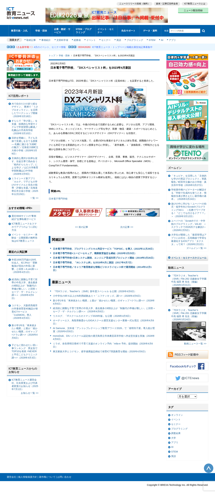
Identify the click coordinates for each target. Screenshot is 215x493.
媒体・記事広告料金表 (167, 3)
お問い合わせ (64, 474)
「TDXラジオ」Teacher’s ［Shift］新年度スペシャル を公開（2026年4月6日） (94, 288)
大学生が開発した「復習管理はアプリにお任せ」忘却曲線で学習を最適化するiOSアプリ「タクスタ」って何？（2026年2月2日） (188, 237)
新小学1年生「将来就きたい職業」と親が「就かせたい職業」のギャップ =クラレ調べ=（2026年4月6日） (104, 299)
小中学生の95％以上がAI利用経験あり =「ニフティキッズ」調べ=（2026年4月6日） (97, 293)
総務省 (77, 37)
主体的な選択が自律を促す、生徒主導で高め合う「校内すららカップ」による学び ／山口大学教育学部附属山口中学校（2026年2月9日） (25, 163)
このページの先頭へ (208, 465)
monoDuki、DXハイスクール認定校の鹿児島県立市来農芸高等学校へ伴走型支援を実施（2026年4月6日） (104, 335)
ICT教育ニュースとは (194, 3)
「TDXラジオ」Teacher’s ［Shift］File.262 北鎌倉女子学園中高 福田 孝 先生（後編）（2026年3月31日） (188, 287)
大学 (173, 435)
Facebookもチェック (187, 363)
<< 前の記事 (81, 224)
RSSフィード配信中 (187, 351)
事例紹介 (46, 37)
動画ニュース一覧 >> (195, 340)
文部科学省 (62, 37)
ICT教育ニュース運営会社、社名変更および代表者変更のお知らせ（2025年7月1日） (25, 382)
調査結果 (176, 430)
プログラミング (133, 37)
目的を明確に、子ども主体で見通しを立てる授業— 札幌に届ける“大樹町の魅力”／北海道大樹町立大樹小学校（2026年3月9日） (25, 143)
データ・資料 (150, 29)
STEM (150, 37)
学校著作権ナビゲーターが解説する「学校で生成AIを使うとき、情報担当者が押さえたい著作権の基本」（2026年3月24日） (188, 191)
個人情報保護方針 (27, 474)
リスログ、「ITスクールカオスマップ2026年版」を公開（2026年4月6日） (92, 313)
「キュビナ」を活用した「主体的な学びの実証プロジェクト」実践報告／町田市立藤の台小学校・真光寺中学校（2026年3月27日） (188, 178)
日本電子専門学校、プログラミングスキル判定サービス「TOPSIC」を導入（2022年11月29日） (104, 245)
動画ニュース (176, 265)
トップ (52, 52)
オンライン (177, 412)
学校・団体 (41, 29)
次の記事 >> (126, 224)
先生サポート (128, 29)
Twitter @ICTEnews (187, 375)
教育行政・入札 (19, 29)
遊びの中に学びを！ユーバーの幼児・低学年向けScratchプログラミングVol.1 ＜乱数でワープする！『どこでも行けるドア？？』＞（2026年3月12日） (188, 207)
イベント (91, 37)
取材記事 (32, 37)
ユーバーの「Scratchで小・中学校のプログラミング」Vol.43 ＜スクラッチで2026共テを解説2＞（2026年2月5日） (188, 223)
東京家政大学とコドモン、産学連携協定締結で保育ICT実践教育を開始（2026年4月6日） (100, 348)
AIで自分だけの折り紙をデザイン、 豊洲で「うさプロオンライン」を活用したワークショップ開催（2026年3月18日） (25, 107)
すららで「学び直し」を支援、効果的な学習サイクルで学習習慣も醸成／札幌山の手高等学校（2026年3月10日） (24, 124)
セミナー (105, 37)
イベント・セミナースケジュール (188, 255)
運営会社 (11, 474)
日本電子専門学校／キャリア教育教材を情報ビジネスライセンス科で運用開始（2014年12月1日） (102, 266)
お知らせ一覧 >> (29, 390)
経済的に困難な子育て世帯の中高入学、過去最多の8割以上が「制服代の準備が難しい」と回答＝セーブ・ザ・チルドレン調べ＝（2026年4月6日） (104, 307)
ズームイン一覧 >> (196, 245)
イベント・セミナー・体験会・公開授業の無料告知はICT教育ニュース (24, 234)
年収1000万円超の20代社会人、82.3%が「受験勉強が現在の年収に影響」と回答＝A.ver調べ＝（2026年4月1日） (25, 263)
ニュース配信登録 (193, 10)
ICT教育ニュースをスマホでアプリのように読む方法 (24, 223)
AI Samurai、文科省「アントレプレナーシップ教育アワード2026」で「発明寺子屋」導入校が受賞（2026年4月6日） (104, 327)
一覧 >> (34, 195)
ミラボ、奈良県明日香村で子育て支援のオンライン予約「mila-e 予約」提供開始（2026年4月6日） (103, 342)
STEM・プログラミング (84, 29)
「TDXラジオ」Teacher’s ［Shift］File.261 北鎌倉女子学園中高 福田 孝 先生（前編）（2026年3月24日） (188, 322)
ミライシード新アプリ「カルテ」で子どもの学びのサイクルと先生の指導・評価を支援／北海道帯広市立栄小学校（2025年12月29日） (25, 183)
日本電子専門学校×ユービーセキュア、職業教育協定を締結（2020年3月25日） (95, 250)
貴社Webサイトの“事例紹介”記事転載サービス (24, 215)
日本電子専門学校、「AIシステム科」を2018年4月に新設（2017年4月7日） (93, 259)
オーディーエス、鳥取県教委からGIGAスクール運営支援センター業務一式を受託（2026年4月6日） (103, 319)
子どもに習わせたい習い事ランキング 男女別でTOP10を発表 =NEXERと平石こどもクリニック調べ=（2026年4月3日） (24, 348)
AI (160, 37)
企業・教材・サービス (62, 29)
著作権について (47, 474)
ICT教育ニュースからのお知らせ (23, 367)
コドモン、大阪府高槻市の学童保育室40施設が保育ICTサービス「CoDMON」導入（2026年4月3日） (25, 308)
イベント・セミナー (105, 29)
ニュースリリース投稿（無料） (133, 3)
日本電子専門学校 (58, 195)
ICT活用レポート (19, 93)
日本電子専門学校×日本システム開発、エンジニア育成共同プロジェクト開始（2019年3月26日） (104, 255)
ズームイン (175, 165)
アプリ (170, 37)
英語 (118, 37)
